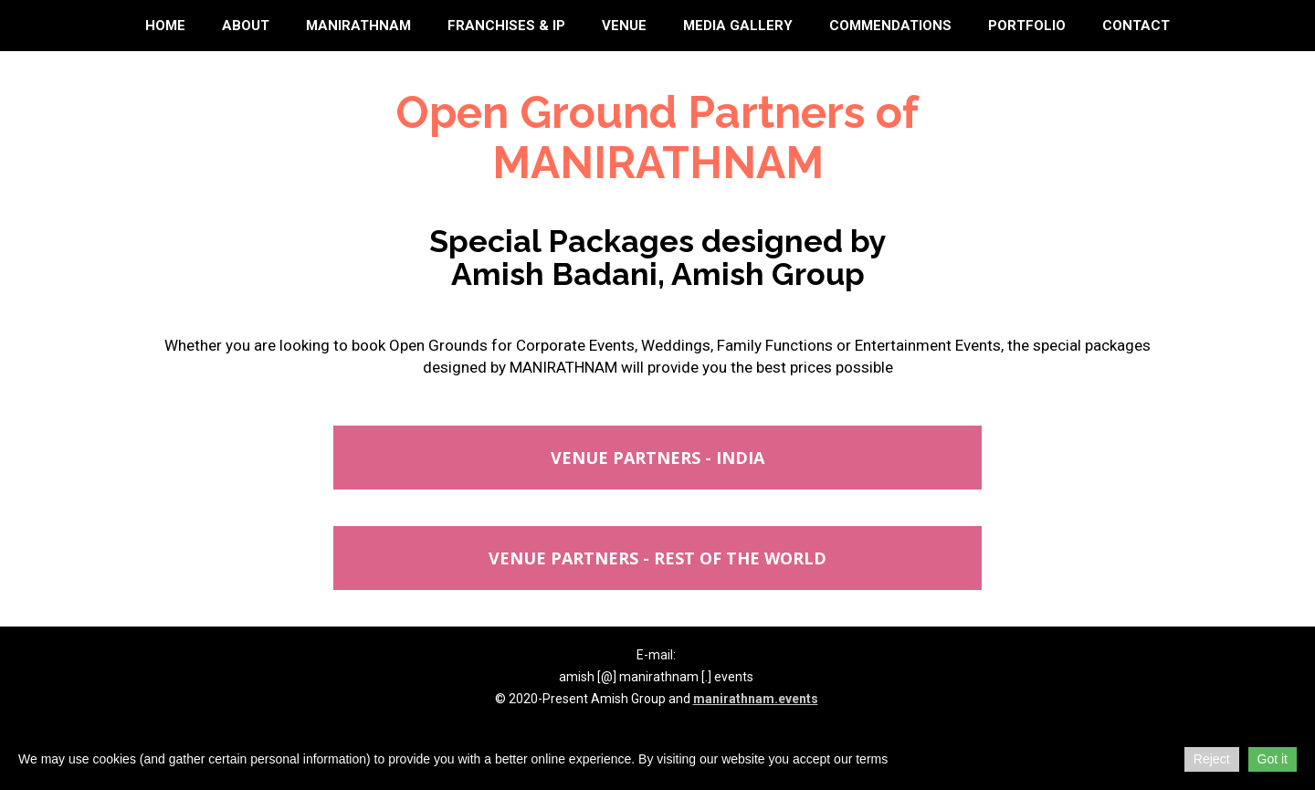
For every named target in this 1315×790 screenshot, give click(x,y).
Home (165, 25)
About (245, 25)
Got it (1272, 759)
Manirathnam (358, 25)
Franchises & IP (506, 25)
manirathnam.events (755, 698)
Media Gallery (738, 25)
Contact (1136, 25)
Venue (624, 25)
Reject (1212, 759)
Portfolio (1027, 25)
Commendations (890, 25)
